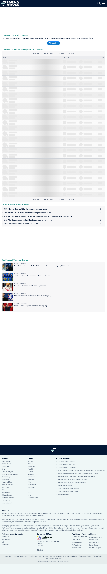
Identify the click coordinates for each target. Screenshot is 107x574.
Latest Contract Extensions (67, 467)
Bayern (30, 495)
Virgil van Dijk (6, 477)
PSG (29, 492)
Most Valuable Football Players (68, 488)
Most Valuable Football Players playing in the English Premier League (81, 470)
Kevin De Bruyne (7, 472)
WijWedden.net (77, 545)
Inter (29, 490)
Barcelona (31, 487)
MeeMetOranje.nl (95, 547)
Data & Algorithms (35, 556)
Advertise (23, 556)
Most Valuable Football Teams (68, 491)
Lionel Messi (6, 492)
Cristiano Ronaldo (8, 498)
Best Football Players (65, 485)
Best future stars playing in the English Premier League (76, 476)
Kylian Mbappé (7, 495)
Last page (71, 53)
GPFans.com (93, 540)
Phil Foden (5, 466)
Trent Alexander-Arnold (10, 474)
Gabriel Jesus (6, 464)
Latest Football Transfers (66, 461)
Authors (58, 559)
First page (36, 53)
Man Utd (30, 464)
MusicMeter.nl (94, 542)
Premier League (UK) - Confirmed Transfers (73, 479)
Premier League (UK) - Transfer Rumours (72, 482)
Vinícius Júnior (7, 500)
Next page (61, 53)
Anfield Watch (76, 547)
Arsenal (30, 461)
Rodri (3, 469)
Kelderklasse (93, 545)
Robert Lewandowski (9, 490)
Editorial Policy (72, 556)
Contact (45, 556)
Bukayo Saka (6, 479)
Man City (31, 469)
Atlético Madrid (33, 498)
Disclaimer (50, 559)
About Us (8, 556)
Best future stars (63, 495)
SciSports (43, 522)
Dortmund (31, 477)
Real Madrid (32, 485)
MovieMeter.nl (77, 542)
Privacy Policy (97, 556)
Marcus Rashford (7, 485)
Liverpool (31, 474)
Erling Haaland (6, 461)
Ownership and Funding (58, 556)
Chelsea (30, 472)
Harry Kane (5, 487)
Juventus (31, 479)
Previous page (48, 53)
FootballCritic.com (95, 537)
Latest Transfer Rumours (66, 464)
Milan (29, 482)
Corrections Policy (85, 556)
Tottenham (31, 466)
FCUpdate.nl (76, 540)
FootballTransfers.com (79, 537)
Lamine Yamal (7, 503)
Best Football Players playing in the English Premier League (78, 473)
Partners (16, 556)
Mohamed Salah (7, 482)
